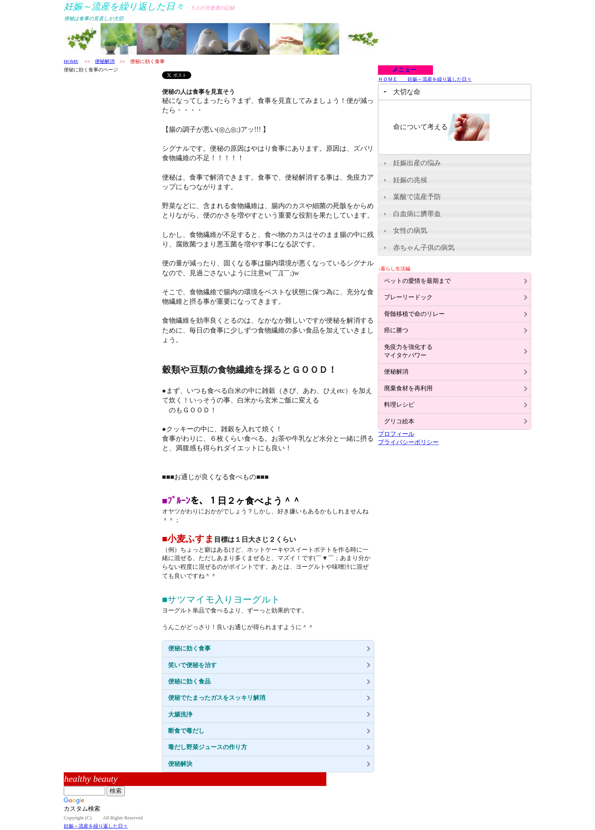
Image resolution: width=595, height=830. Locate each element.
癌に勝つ (396, 330)
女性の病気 (410, 230)
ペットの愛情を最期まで (417, 281)
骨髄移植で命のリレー (414, 314)
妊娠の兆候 (410, 180)
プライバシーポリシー (408, 442)
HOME (71, 61)
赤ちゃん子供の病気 (424, 247)
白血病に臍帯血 (417, 214)
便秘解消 (105, 61)
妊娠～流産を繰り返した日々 (96, 826)
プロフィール (396, 434)
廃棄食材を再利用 (408, 388)
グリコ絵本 (399, 421)
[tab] (454, 92)
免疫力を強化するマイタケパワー (408, 351)
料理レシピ (399, 404)
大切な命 (406, 92)
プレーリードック (408, 297)
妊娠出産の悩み (417, 163)
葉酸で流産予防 (417, 196)
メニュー (401, 69)
